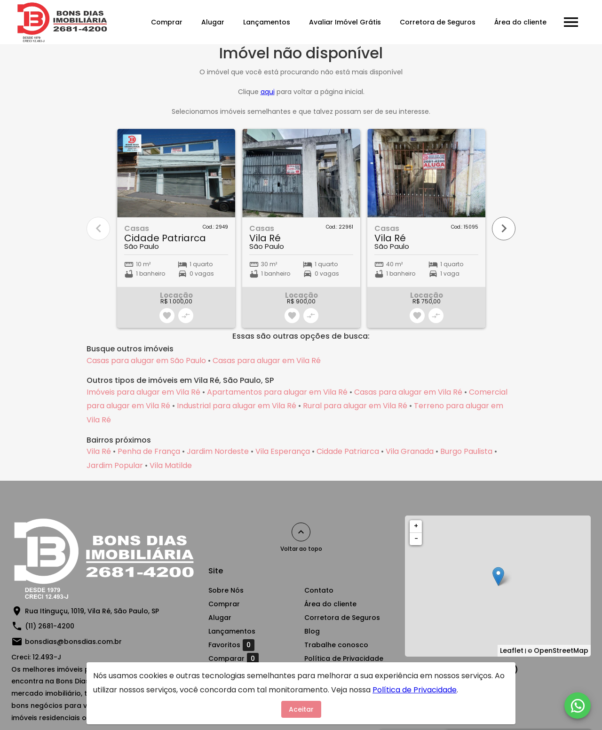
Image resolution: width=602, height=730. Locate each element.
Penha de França (149, 451)
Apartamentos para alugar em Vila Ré (277, 392)
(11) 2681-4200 (49, 626)
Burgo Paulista (466, 451)
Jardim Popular (115, 465)
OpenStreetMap (561, 650)
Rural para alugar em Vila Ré (355, 405)
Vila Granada (410, 451)
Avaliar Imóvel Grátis (345, 22)
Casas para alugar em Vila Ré (267, 360)
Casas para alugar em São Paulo (146, 360)
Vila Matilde (171, 465)
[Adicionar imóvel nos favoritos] (166, 315)
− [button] (416, 538)
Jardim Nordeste (218, 451)
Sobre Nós (226, 590)
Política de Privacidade (343, 658)
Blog (312, 631)
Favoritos (231, 645)
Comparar (233, 658)
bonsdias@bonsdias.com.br (73, 641)
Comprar (166, 22)
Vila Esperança (282, 451)
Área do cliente (520, 22)
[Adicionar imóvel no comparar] (185, 315)
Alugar (212, 22)
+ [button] (416, 526)
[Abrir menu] (571, 22)
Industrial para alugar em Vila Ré (236, 405)
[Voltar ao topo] (301, 532)
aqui (268, 91)
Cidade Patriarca (348, 451)
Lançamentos (266, 22)
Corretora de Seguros (437, 22)
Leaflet (511, 650)
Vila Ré (99, 451)
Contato (318, 590)
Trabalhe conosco (336, 645)
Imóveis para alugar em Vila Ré (143, 392)
